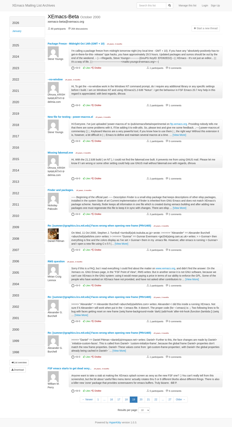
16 (111, 399)
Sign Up (215, 5)
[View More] (179, 134)
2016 (15, 147)
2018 (15, 125)
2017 (15, 136)
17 (118, 399)
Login (205, 5)
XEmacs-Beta (64, 16)
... (104, 399)
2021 (15, 91)
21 (148, 399)
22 (155, 399)
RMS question (56, 261)
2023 (15, 68)
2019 (15, 113)
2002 (15, 307)
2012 (15, 193)
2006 (15, 261)
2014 (15, 170)
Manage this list (187, 5)
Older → (180, 399)
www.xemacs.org (165, 268)
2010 (15, 216)
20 (141, 399)
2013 (15, 181)
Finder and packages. (61, 190)
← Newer (87, 399)
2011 (15, 204)
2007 (15, 250)
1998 (15, 352)
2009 (15, 227)
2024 (15, 56)
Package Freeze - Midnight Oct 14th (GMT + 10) (76, 43)
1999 (15, 341)
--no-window (55, 79)
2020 (15, 102)
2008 (15, 238)
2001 (15, 318)
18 (126, 399)
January (17, 31)
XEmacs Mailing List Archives (33, 5)
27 (169, 399)
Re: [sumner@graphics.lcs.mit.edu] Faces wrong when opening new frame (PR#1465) (100, 225)
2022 (15, 79)
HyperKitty (115, 422)
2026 (15, 23)
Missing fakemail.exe (61, 152)
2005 (15, 272)
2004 (15, 284)
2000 (15, 329)
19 (133, 399)
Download (17, 370)
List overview (19, 362)
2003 (15, 295)
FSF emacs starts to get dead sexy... (70, 368)
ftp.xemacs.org (178, 123)
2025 (15, 45)
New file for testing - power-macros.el (71, 116)
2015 (15, 159)
